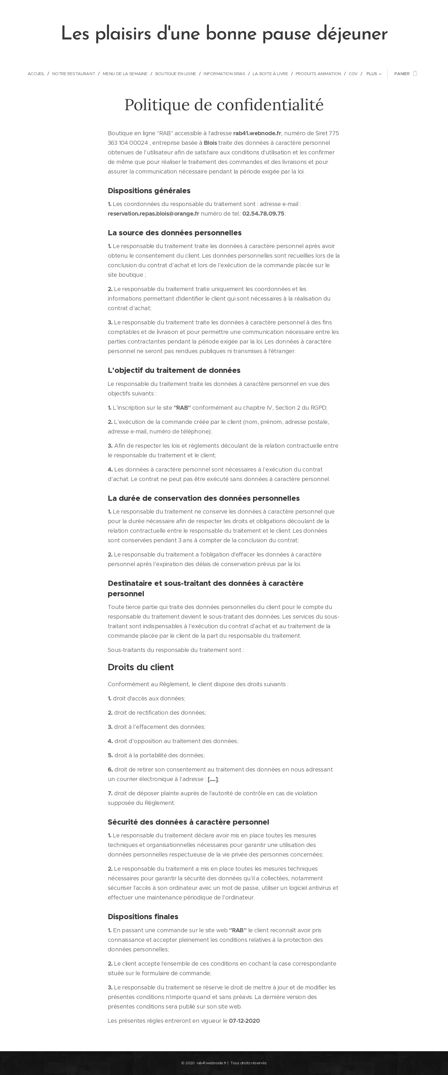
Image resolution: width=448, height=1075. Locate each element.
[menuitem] (33, 73)
